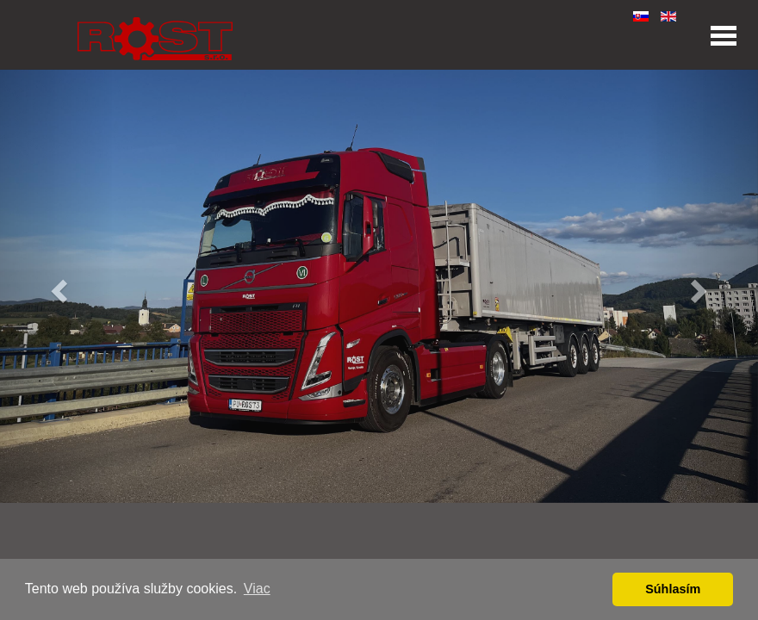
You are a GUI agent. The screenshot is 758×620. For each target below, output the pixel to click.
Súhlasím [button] (672, 589)
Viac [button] (257, 588)
